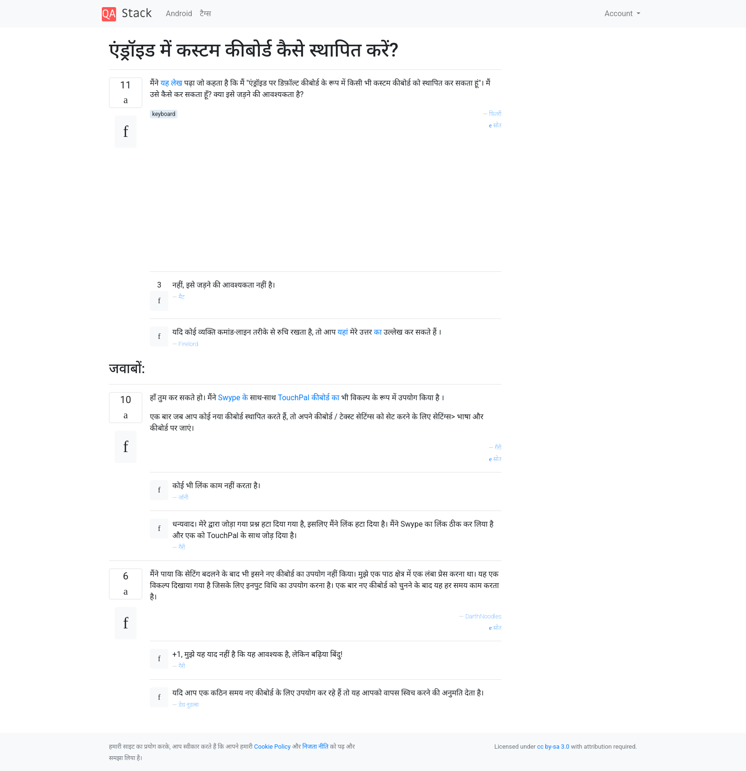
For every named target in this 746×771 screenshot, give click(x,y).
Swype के (233, 397)
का (378, 332)
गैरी (498, 447)
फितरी (495, 113)
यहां (343, 332)
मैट (181, 296)
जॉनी (183, 497)
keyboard (164, 114)
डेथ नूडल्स (188, 704)
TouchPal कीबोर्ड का (308, 397)
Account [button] (620, 13)
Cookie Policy (272, 746)
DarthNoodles (483, 616)
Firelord (188, 343)
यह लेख (171, 82)
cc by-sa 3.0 (553, 746)
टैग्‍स (205, 13)
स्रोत (495, 125)
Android (179, 13)
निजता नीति (316, 746)
